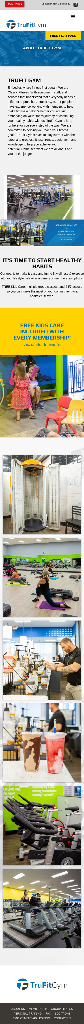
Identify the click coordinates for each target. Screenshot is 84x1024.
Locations (62, 1013)
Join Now (15, 4)
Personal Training (28, 1013)
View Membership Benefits (42, 345)
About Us (18, 1008)
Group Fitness (62, 1008)
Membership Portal (57, 4)
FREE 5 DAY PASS (63, 35)
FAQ (48, 1013)
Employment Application (31, 1018)
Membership (38, 1008)
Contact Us (62, 1018)
